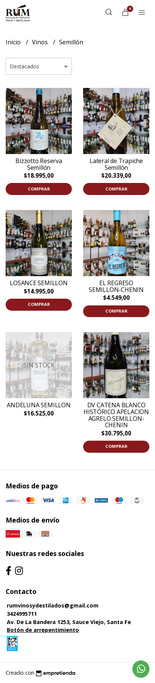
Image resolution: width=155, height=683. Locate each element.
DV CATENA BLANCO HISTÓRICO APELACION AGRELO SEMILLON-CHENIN (116, 415)
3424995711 (22, 613)
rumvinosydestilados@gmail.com (53, 605)
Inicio (14, 42)
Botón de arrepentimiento (43, 629)
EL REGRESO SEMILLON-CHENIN (116, 286)
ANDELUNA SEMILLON (38, 405)
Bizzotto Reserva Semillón (38, 164)
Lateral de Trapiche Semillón (116, 164)
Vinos (40, 42)
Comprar (39, 189)
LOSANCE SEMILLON (39, 283)
